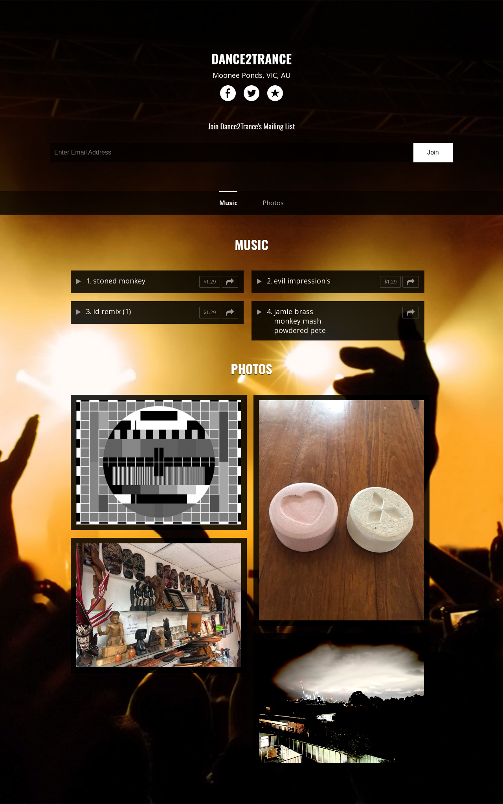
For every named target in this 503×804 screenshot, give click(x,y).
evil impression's (302, 280)
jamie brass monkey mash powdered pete (300, 321)
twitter (251, 93)
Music (228, 203)
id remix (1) (112, 311)
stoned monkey (119, 280)
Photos (273, 203)
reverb (275, 93)
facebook (228, 93)
